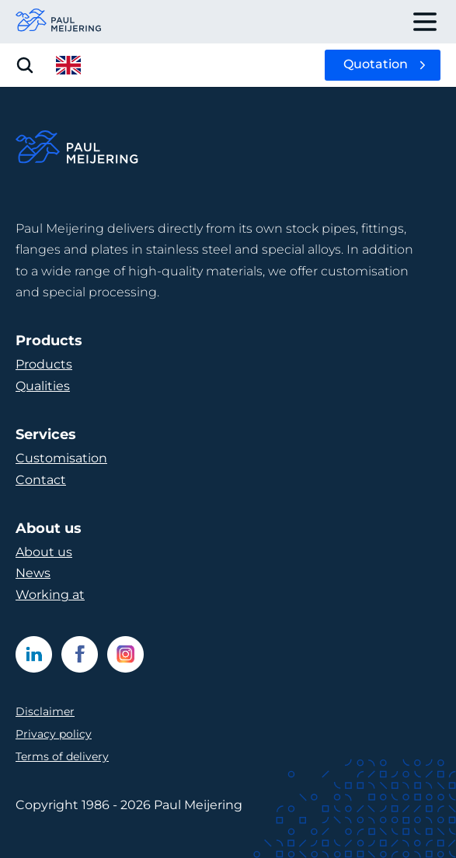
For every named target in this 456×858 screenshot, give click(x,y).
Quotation (375, 64)
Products (44, 364)
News (33, 573)
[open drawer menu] (424, 21)
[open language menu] (68, 65)
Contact (41, 479)
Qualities (43, 386)
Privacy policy (54, 734)
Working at (50, 594)
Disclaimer (45, 711)
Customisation (61, 458)
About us (44, 552)
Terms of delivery (62, 756)
